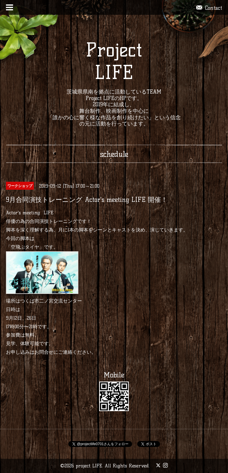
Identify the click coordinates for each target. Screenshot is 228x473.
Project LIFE (114, 61)
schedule (114, 154)
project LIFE (89, 466)
